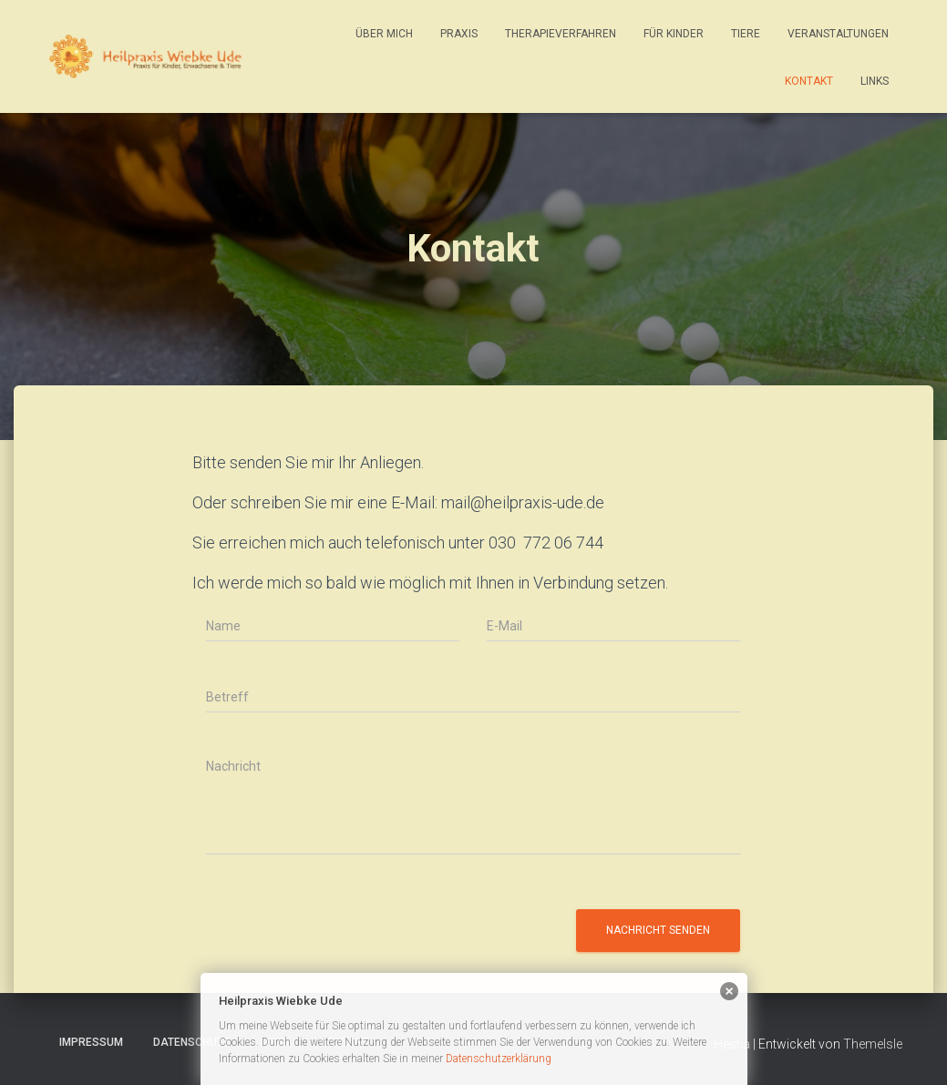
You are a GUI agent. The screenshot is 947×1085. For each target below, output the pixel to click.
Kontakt (809, 81)
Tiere (745, 33)
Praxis (459, 33)
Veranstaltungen (838, 33)
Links (874, 81)
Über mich (384, 33)
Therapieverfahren (560, 33)
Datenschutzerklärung (498, 1058)
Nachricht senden (658, 930)
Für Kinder (673, 33)
